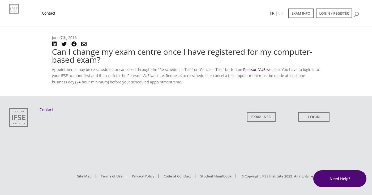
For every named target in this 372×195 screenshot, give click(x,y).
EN (280, 13)
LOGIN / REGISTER (334, 13)
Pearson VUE (254, 69)
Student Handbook (216, 176)
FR (272, 13)
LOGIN (314, 116)
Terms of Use (112, 176)
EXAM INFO (301, 13)
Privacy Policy (143, 176)
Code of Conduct (177, 176)
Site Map (84, 176)
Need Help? (340, 178)
